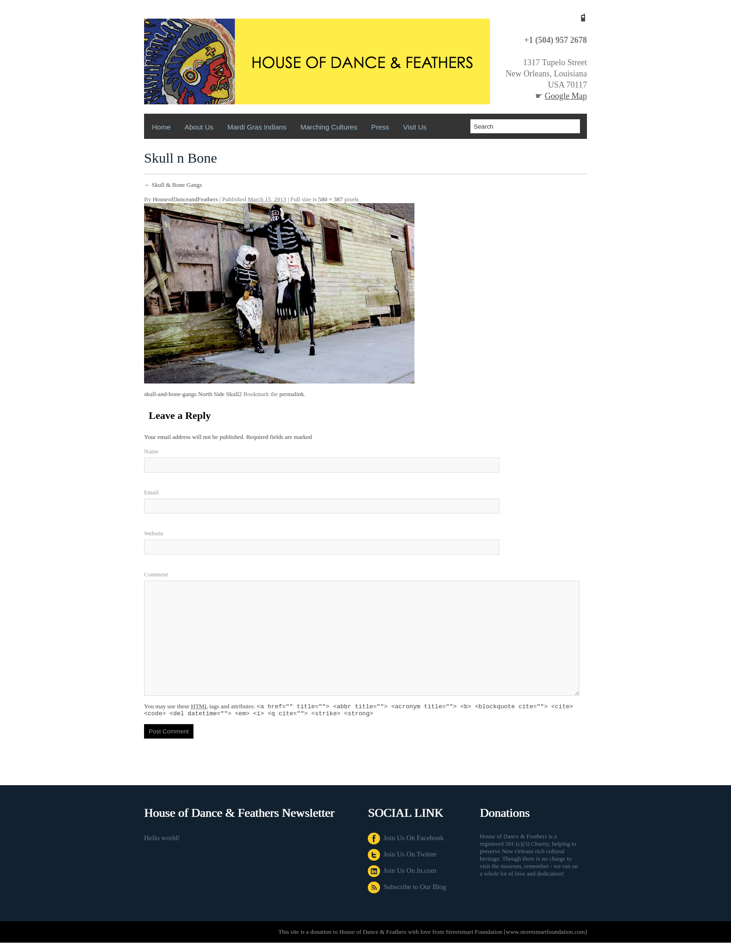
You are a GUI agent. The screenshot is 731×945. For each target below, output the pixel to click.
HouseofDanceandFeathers (185, 199)
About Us (199, 127)
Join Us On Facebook (406, 840)
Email (151, 492)
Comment (156, 574)
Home (161, 127)
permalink (291, 393)
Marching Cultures (328, 127)
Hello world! (162, 840)
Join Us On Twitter (402, 856)
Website (154, 533)
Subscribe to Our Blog (407, 889)
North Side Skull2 (220, 393)
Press (380, 127)
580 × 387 (330, 199)
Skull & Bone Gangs (173, 184)
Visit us (415, 127)
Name (151, 451)
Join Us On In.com (402, 873)
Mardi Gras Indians (257, 127)
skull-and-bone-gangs (170, 393)
